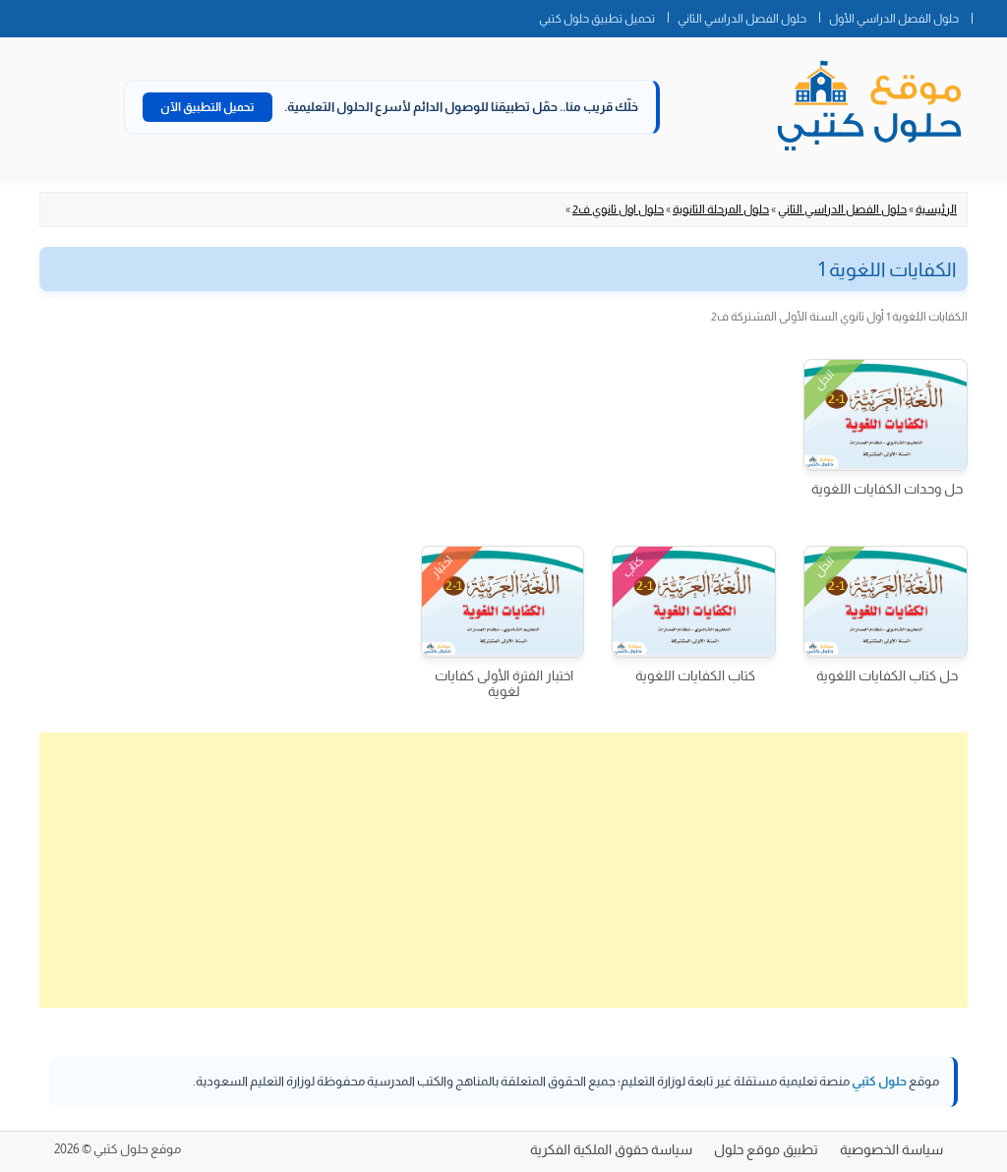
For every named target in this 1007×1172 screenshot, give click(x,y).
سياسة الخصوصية (891, 1149)
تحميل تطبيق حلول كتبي (597, 19)
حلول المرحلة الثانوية (721, 209)
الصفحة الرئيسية (989, 15)
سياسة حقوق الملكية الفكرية (611, 1149)
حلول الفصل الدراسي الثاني (742, 19)
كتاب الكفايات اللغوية (695, 675)
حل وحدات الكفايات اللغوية (887, 489)
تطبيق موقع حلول (766, 1149)
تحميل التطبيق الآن (207, 107)
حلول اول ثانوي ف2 (618, 209)
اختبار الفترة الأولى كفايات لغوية (504, 683)
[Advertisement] (503, 870)
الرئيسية (936, 209)
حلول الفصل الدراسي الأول (894, 19)
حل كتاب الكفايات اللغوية (887, 675)
